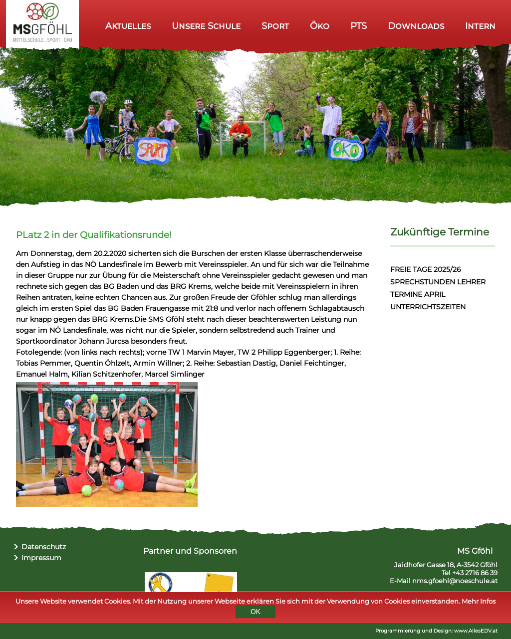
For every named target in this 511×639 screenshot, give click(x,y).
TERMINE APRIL (417, 294)
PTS (358, 25)
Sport (275, 25)
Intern (480, 25)
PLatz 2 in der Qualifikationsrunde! (94, 234)
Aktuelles (128, 25)
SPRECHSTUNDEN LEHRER (438, 281)
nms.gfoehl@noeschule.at (455, 581)
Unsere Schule (206, 25)
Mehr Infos (479, 604)
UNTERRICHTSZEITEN (428, 306)
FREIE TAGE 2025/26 (425, 269)
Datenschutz (43, 546)
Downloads (416, 25)
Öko (319, 25)
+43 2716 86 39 (475, 573)
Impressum (41, 557)
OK (255, 614)
